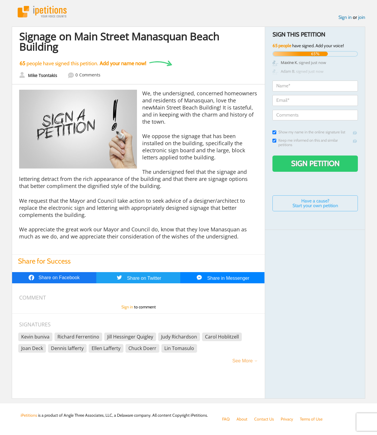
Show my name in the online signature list (308, 132)
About (242, 419)
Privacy (287, 419)
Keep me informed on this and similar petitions (305, 142)
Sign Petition (315, 163)
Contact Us (264, 419)
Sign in (345, 17)
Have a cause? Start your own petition (315, 203)
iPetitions (42, 11)
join (361, 17)
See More (242, 360)
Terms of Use (311, 419)
